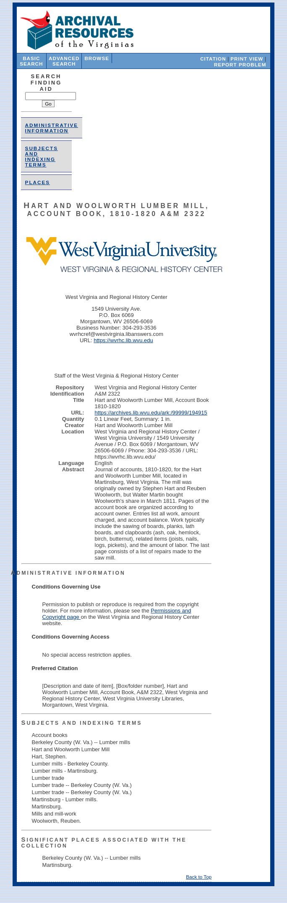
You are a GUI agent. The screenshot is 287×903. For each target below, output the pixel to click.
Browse (96, 58)
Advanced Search (64, 60)
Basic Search (31, 60)
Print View (246, 58)
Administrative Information (51, 127)
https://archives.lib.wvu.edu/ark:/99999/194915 (151, 412)
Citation (213, 58)
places (37, 182)
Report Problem (240, 64)
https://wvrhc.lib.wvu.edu (123, 340)
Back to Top (198, 876)
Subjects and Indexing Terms (41, 156)
